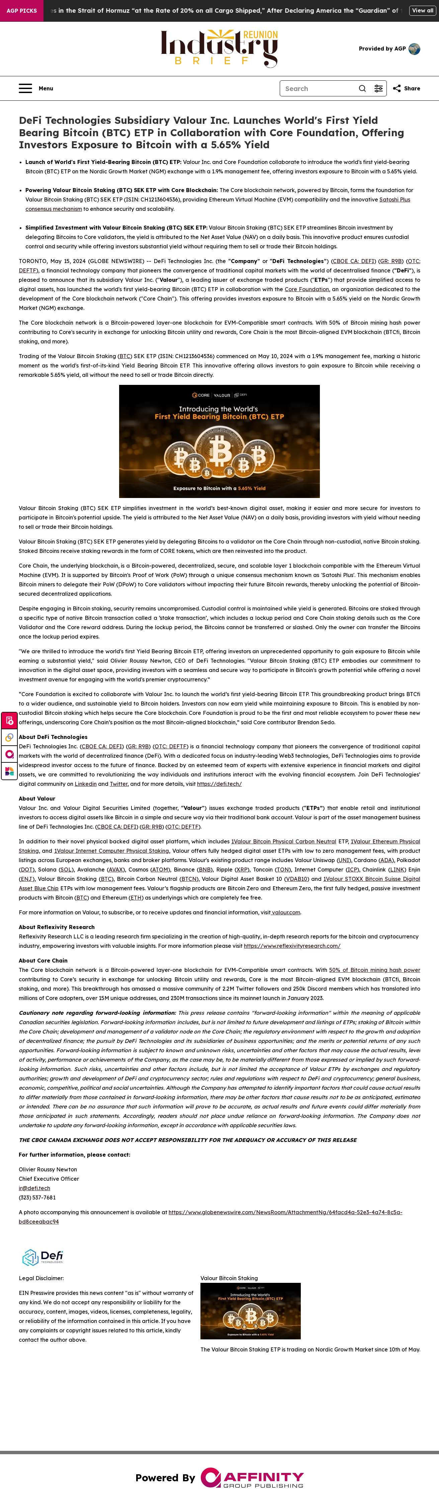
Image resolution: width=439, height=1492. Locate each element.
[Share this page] (406, 88)
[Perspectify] (9, 737)
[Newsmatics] (9, 771)
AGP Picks (22, 10)
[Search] (317, 88)
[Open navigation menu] (36, 88)
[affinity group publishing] (9, 754)
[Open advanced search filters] (378, 88)
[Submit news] (9, 721)
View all (422, 10)
